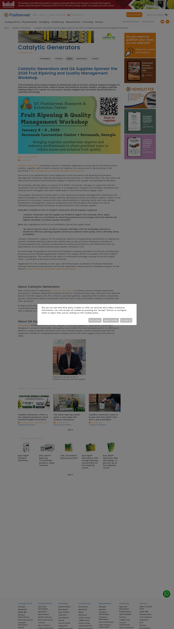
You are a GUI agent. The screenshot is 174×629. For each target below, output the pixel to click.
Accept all (126, 320)
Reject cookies (111, 320)
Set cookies (95, 320)
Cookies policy (91, 313)
